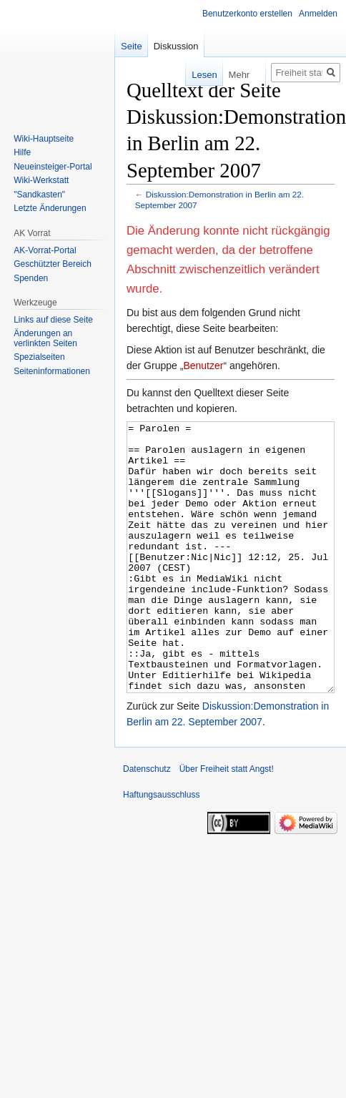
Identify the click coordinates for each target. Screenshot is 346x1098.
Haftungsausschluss (161, 848)
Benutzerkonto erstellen (247, 14)
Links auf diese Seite (53, 320)
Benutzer (203, 365)
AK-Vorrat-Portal (45, 250)
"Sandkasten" (39, 195)
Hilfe (22, 152)
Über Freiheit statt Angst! (226, 823)
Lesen (199, 74)
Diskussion (176, 46)
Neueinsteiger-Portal (53, 167)
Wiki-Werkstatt (41, 180)
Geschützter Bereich (53, 264)
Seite (131, 46)
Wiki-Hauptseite (44, 139)
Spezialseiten (39, 357)
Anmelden (318, 14)
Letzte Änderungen (50, 208)
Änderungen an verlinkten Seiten (45, 338)
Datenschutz (147, 823)
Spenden (31, 278)
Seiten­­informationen (52, 371)
